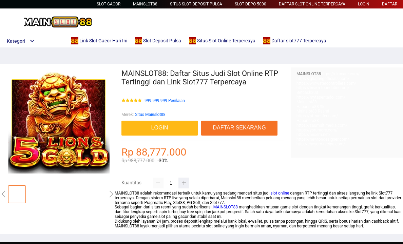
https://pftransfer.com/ (317, 116)
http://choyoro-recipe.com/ (320, 144)
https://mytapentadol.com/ (320, 97)
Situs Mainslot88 (150, 114)
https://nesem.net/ (313, 134)
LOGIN (363, 4)
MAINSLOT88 (225, 207)
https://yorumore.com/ (317, 130)
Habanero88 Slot (311, 106)
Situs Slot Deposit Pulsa (196, 4)
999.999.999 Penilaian (165, 101)
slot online (279, 193)
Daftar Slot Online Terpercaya (312, 4)
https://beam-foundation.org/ (322, 87)
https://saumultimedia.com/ (321, 125)
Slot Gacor (108, 4)
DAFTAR (389, 4)
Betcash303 (307, 92)
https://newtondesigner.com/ (322, 139)
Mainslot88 (145, 4)
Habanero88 (307, 120)
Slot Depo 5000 (250, 4)
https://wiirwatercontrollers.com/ (326, 83)
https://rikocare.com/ (340, 74)
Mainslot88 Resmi (312, 111)
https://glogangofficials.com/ (322, 78)
